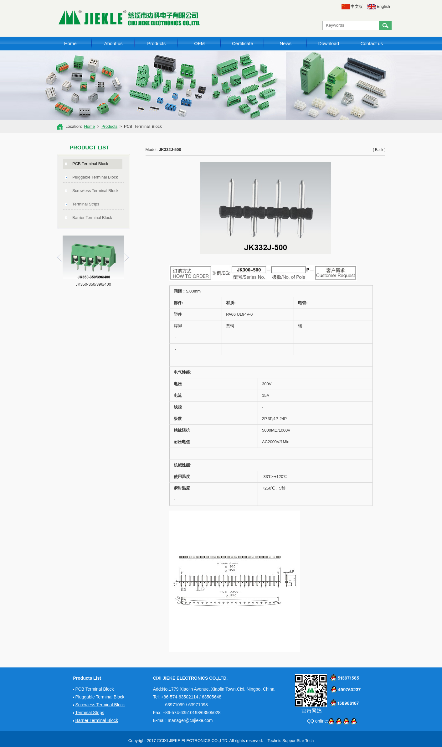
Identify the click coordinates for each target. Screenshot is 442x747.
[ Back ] (379, 150)
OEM (199, 43)
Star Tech (305, 740)
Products (156, 43)
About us (113, 43)
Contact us (371, 43)
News (285, 43)
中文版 (352, 6)
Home (70, 43)
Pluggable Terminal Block (95, 177)
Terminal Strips (85, 204)
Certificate (242, 43)
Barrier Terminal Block (92, 217)
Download (328, 43)
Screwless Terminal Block (95, 190)
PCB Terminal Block (90, 163)
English (378, 6)
